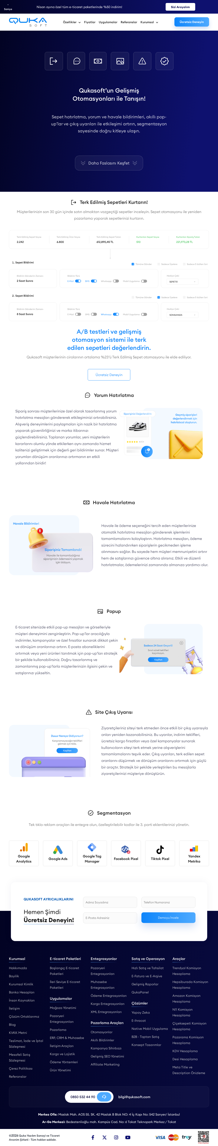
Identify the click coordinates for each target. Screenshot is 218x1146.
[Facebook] (92, 1137)
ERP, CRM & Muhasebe (67, 1038)
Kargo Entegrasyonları (108, 1004)
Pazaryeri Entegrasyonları (62, 1019)
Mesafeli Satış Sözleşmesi (19, 1057)
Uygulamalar (108, 22)
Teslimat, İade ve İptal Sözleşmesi (26, 1044)
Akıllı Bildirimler (102, 1040)
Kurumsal (149, 22)
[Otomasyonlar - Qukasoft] (28, 22)
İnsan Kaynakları (22, 1000)
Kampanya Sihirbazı (106, 1048)
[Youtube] (127, 1137)
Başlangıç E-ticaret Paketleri (64, 971)
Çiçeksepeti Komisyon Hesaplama (189, 1026)
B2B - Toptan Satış (145, 1037)
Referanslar (129, 22)
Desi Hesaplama (185, 1059)
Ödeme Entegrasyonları (109, 996)
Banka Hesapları (21, 992)
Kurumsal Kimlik (21, 984)
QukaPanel (140, 992)
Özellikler (72, 22)
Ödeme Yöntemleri (64, 1062)
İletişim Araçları (62, 1046)
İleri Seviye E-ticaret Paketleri (65, 985)
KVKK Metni (18, 1033)
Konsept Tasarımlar (146, 1045)
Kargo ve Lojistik (62, 1054)
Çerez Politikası (21, 1068)
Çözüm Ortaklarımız (24, 1016)
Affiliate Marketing (105, 1064)
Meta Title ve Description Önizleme (188, 1070)
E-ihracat (139, 1021)
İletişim (14, 1008)
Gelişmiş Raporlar (145, 984)
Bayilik (14, 976)
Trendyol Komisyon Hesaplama (186, 971)
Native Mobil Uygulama (150, 1029)
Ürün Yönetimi (60, 1070)
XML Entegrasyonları (106, 1012)
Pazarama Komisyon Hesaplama (188, 1040)
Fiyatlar (89, 22)
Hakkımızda (18, 968)
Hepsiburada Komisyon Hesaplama (190, 985)
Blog (12, 1025)
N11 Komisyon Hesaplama (182, 1012)
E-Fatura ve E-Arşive (147, 976)
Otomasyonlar (101, 1032)
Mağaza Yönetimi (63, 1008)
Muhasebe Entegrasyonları (103, 985)
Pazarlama (58, 1030)
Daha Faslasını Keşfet (109, 163)
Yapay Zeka (141, 1012)
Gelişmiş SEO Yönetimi (107, 1056)
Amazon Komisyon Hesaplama (186, 998)
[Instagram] (116, 1137)
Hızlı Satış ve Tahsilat (148, 968)
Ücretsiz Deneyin (192, 22)
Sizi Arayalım (180, 7)
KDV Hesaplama (185, 1051)
